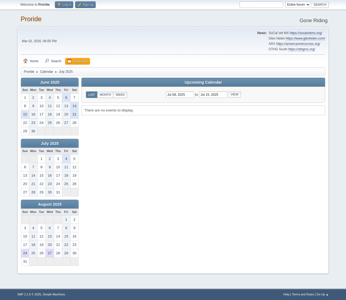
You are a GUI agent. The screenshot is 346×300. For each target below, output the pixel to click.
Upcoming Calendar (203, 82)
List (91, 94)
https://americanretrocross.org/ (298, 44)
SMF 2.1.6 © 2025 (29, 294)
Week (120, 94)
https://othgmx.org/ (301, 49)
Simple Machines (54, 294)
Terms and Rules (303, 294)
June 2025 (49, 82)
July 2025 (50, 143)
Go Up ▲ (323, 294)
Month (105, 94)
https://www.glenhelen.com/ (305, 38)
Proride (31, 18)
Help (287, 294)
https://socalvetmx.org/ (306, 33)
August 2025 (49, 204)
